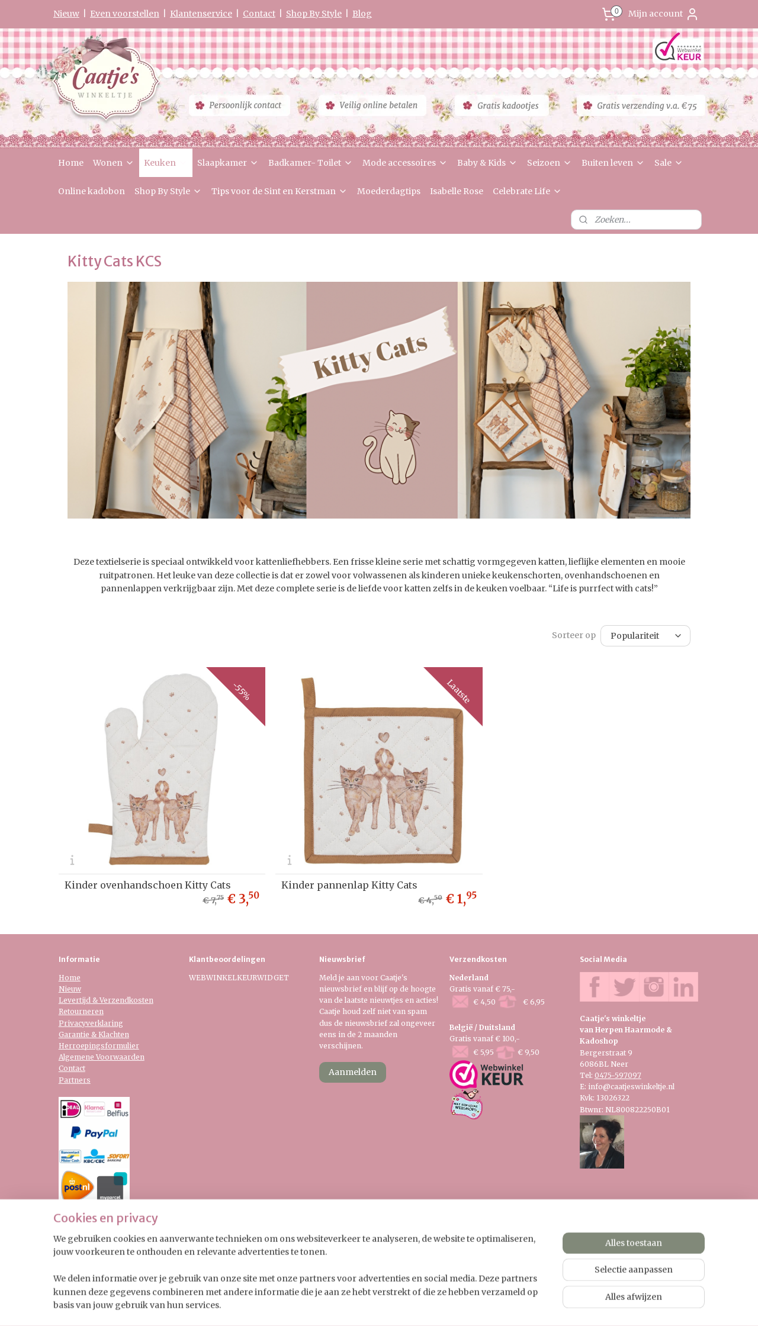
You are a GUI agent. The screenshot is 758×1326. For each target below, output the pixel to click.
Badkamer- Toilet (310, 162)
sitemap (343, 1304)
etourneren (83, 1011)
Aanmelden (353, 1072)
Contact (259, 13)
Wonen (113, 162)
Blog (362, 13)
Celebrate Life (527, 191)
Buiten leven (613, 162)
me (75, 977)
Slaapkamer (228, 162)
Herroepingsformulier (99, 1045)
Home (70, 162)
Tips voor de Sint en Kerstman (279, 191)
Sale (668, 162)
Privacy (72, 1023)
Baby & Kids (487, 162)
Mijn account (663, 14)
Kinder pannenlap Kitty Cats (349, 885)
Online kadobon (91, 191)
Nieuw (66, 13)
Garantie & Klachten (94, 1034)
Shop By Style (314, 13)
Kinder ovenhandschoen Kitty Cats (148, 885)
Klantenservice (201, 13)
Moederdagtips (388, 191)
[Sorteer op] (645, 635)
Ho (64, 977)
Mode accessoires (405, 162)
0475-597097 (618, 1075)
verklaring (104, 1023)
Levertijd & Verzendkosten (106, 1000)
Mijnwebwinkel (519, 1304)
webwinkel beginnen (414, 1304)
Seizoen (549, 162)
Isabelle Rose (456, 191)
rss (368, 1304)
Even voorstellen (124, 13)
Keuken (166, 162)
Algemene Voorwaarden (101, 1057)
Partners (75, 1080)
